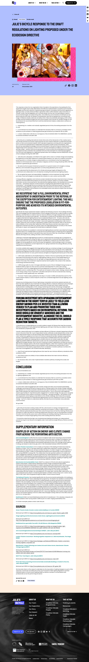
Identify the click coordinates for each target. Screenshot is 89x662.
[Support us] (71, 3)
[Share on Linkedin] (23, 581)
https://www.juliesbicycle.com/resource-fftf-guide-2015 (45, 566)
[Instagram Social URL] (41, 631)
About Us (31, 3)
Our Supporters (34, 606)
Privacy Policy (44, 658)
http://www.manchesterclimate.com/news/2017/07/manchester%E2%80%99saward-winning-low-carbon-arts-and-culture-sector (43, 552)
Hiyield (75, 658)
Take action (55, 3)
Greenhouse (70, 658)
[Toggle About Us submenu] (35, 3)
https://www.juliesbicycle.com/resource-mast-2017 (44, 559)
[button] (63, 2)
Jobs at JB (32, 615)
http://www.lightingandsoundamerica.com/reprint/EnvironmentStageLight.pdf (37, 520)
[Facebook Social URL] (39, 631)
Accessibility (52, 658)
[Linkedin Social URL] (44, 631)
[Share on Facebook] (69, 85)
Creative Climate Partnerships (69, 620)
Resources (66, 606)
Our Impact (33, 612)
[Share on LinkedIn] (76, 85)
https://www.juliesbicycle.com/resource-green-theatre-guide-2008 (49, 513)
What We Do (42, 3)
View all (15, 14)
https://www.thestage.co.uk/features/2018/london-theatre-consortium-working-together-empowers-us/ (43, 541)
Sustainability (60, 658)
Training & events (69, 603)
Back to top (72, 631)
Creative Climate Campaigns (69, 625)
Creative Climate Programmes (52, 604)
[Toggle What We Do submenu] (47, 3)
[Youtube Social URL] (47, 631)
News (31, 618)
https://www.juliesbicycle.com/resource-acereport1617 (45, 533)
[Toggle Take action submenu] (60, 3)
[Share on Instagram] (72, 85)
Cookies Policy (36, 658)
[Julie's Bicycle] (14, 2)
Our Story (32, 609)
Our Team (32, 603)
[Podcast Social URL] (49, 631)
